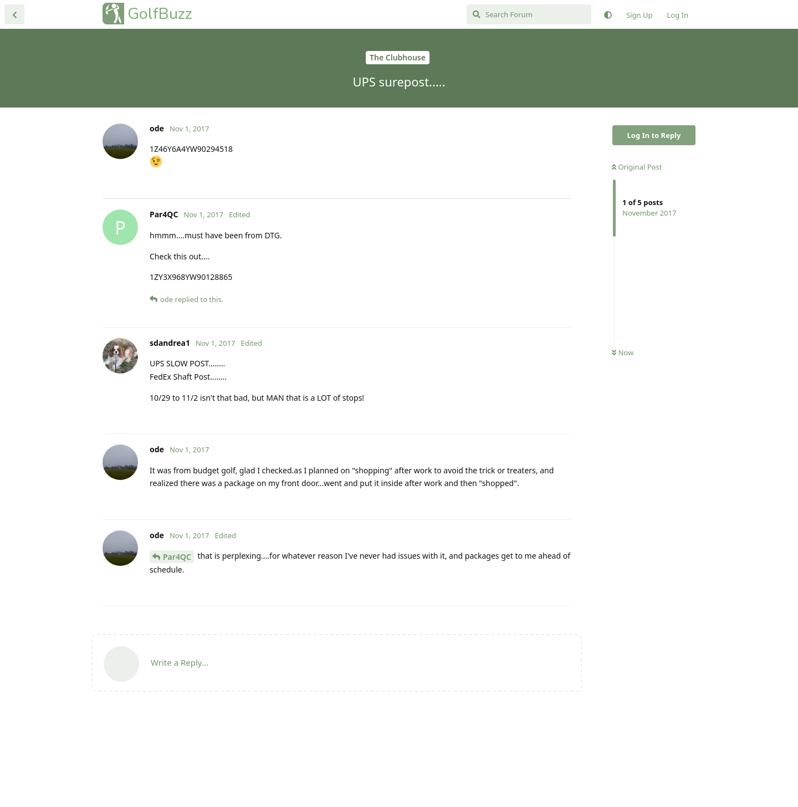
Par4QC (177, 645)
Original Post (637, 167)
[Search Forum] (529, 14)
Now (622, 352)
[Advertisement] (337, 242)
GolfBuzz (159, 13)
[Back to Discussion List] (14, 14)
